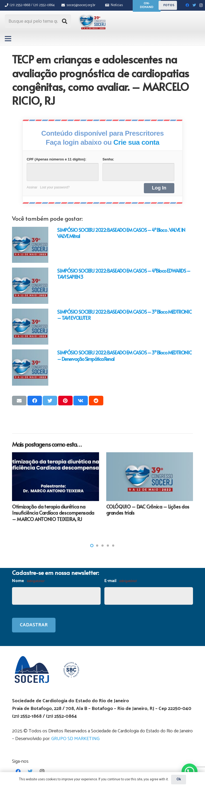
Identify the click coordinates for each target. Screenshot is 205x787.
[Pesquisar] (64, 21)
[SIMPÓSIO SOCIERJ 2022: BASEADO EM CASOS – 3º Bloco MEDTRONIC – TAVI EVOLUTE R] (30, 327)
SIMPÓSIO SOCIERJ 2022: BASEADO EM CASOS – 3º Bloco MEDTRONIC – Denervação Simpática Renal (124, 355)
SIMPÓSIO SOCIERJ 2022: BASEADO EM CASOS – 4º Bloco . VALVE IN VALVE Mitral (121, 233)
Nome (28, 581)
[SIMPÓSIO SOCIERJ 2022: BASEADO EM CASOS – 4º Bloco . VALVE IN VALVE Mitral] (30, 245)
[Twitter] (194, 5)
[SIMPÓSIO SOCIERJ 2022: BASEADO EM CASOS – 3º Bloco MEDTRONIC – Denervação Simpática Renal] (30, 367)
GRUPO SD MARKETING (75, 739)
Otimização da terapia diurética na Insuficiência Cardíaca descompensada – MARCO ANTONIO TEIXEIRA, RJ (53, 512)
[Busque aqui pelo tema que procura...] (38, 21)
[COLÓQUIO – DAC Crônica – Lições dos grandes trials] (149, 476)
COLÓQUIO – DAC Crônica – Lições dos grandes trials (147, 509)
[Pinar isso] (65, 400)
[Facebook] (187, 5)
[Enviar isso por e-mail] (19, 400)
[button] (91, 545)
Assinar (32, 187)
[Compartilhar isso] (34, 400)
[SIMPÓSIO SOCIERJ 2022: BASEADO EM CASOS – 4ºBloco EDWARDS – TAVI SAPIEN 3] (30, 286)
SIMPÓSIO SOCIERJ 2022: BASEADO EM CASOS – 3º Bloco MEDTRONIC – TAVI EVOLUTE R (124, 314)
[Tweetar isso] (50, 400)
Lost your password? (55, 187)
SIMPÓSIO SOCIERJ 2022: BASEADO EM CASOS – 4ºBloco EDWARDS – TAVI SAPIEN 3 (123, 273)
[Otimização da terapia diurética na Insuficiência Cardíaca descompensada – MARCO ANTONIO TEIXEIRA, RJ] (55, 476)
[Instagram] (201, 5)
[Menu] (8, 38)
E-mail (120, 581)
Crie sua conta (136, 142)
